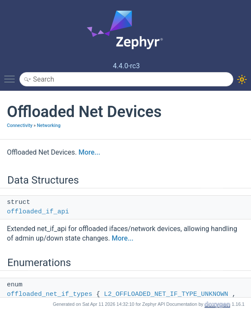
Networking (48, 125)
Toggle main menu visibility (11, 75)
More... (89, 152)
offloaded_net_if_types (49, 294)
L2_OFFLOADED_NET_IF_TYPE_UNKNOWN (166, 294)
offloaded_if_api (38, 212)
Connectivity (19, 125)
